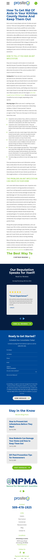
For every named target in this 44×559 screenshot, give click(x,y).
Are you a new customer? (13, 371)
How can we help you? (12, 375)
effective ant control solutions (15, 249)
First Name (9, 350)
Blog (22, 528)
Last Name (9, 354)
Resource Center (22, 525)
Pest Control (22, 519)
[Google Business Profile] (24, 553)
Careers (22, 516)
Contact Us (22, 531)
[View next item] (24, 319)
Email (8, 362)
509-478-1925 (22, 507)
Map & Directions (22, 545)
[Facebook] (20, 553)
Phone (8, 358)
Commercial (22, 522)
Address (9, 366)
